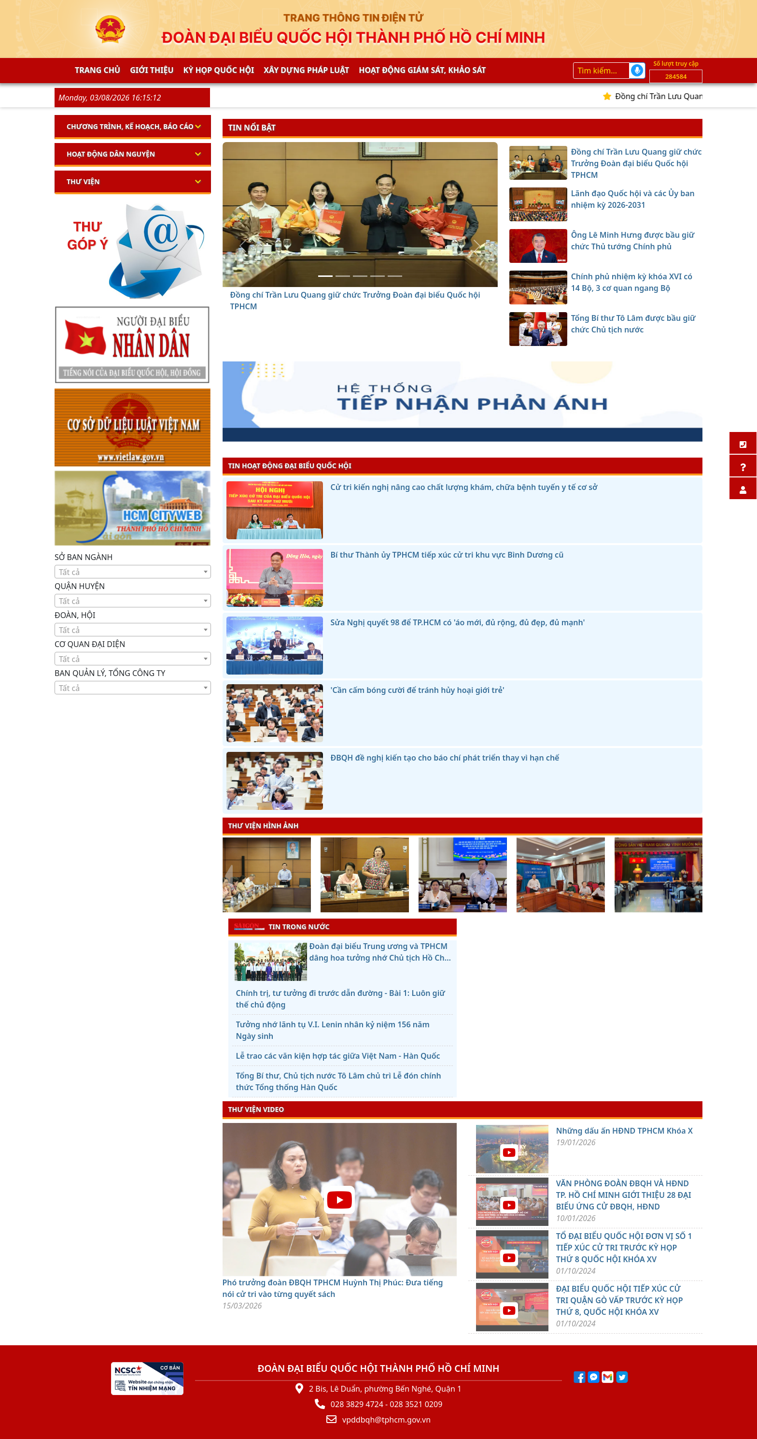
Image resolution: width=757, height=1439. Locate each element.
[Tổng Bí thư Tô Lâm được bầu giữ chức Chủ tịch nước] (395, 276)
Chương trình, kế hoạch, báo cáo (130, 126)
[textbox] (132, 572)
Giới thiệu (151, 70)
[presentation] (228, 876)
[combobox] (133, 571)
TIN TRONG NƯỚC (282, 926)
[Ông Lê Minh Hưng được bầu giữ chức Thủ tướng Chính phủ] (360, 276)
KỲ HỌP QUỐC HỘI (218, 70)
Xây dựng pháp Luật (306, 70)
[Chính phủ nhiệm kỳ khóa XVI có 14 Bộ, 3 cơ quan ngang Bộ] (377, 276)
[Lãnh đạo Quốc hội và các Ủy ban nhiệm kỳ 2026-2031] (343, 276)
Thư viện (83, 181)
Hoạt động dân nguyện (111, 153)
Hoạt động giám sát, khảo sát (422, 70)
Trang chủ (97, 70)
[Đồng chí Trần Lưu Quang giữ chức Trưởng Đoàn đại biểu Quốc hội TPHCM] (325, 276)
